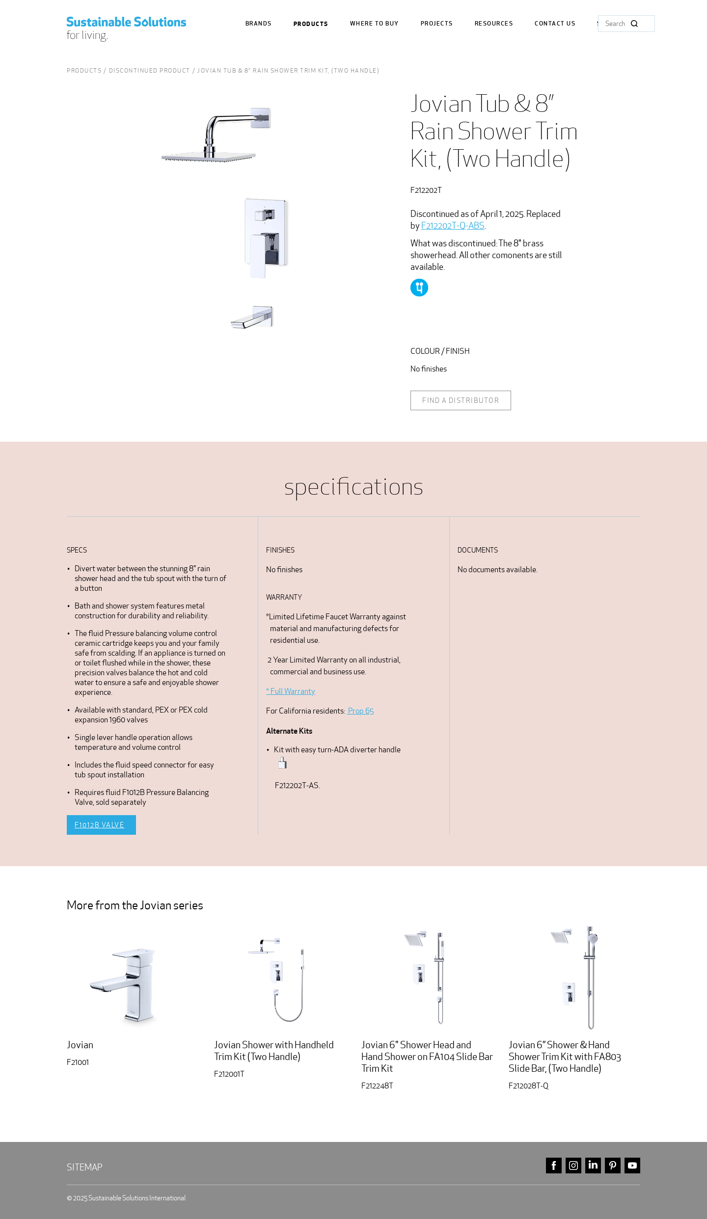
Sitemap (85, 1167)
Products (311, 24)
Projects (437, 24)
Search (634, 23)
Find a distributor (460, 400)
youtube (632, 1165)
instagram (573, 1165)
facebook (554, 1165)
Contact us (555, 24)
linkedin (593, 1165)
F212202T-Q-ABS (453, 225)
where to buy (374, 24)
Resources (494, 24)
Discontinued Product (149, 70)
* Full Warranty (290, 691)
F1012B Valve (99, 825)
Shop (606, 24)
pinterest (613, 1165)
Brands (258, 24)
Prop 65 (360, 711)
